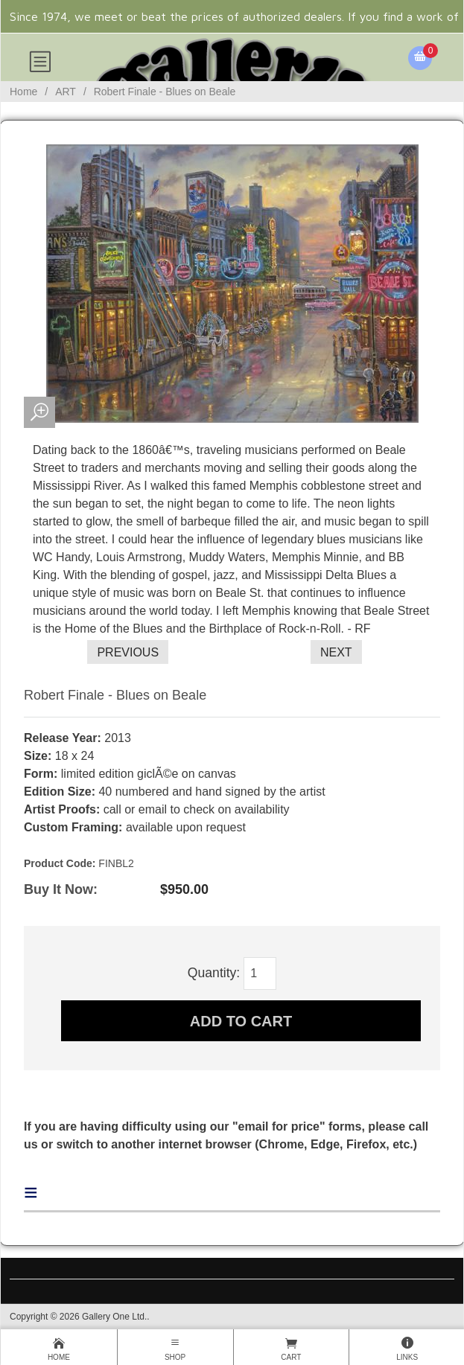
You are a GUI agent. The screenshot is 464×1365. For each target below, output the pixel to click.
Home (23, 92)
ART (65, 92)
